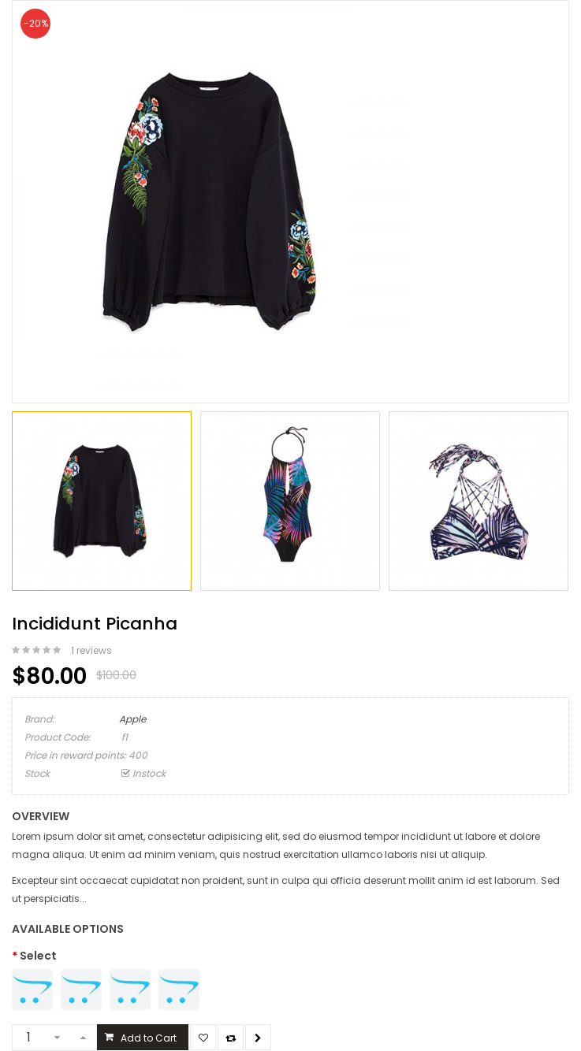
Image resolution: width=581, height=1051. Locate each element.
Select (38, 956)
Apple (132, 719)
